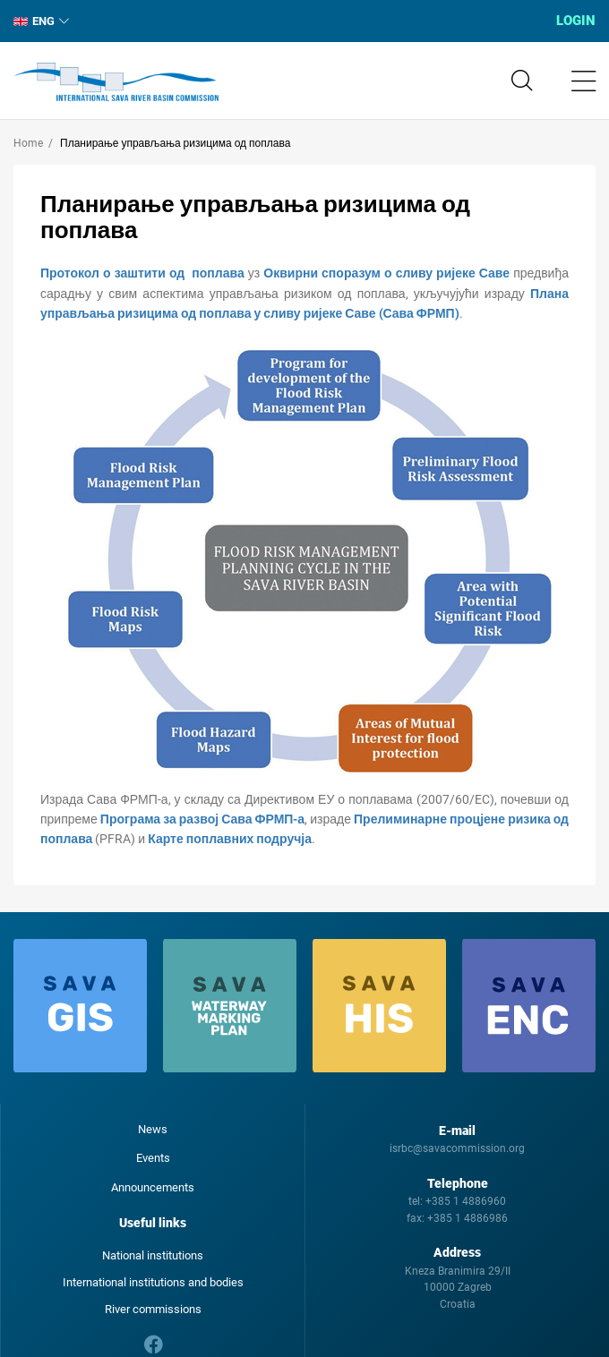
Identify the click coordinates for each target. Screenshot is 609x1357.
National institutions (152, 1255)
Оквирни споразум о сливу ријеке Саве (386, 273)
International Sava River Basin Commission (116, 82)
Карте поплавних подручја (230, 839)
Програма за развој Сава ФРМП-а (202, 819)
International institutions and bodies (153, 1282)
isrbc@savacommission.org (457, 1148)
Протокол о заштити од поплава (142, 273)
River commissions (153, 1309)
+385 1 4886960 (465, 1201)
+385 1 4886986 (467, 1218)
